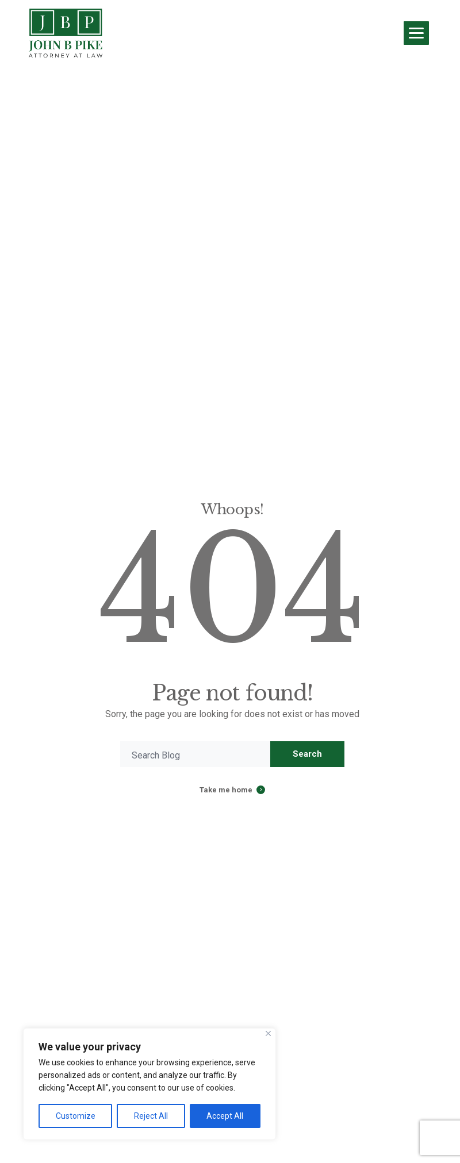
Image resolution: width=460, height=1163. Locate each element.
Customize (75, 1115)
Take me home (226, 789)
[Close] (268, 1033)
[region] (149, 1084)
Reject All (151, 1115)
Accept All (224, 1115)
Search (307, 754)
